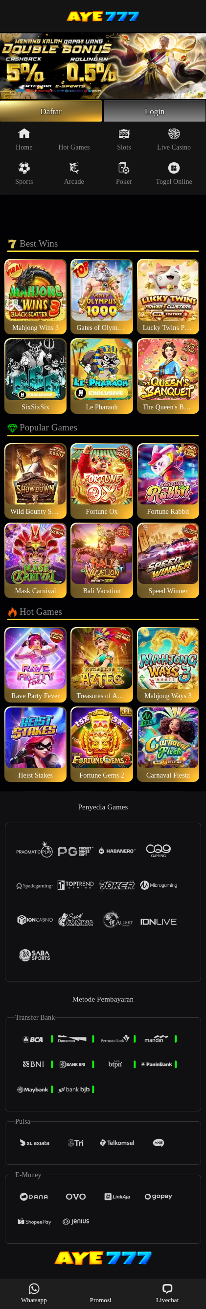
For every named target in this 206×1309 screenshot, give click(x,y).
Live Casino (174, 140)
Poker (124, 175)
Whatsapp (34, 1293)
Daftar (51, 112)
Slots (124, 140)
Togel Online (174, 175)
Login (154, 112)
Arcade (74, 175)
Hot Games (74, 140)
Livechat (167, 1293)
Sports (24, 175)
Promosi (101, 1293)
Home (24, 140)
